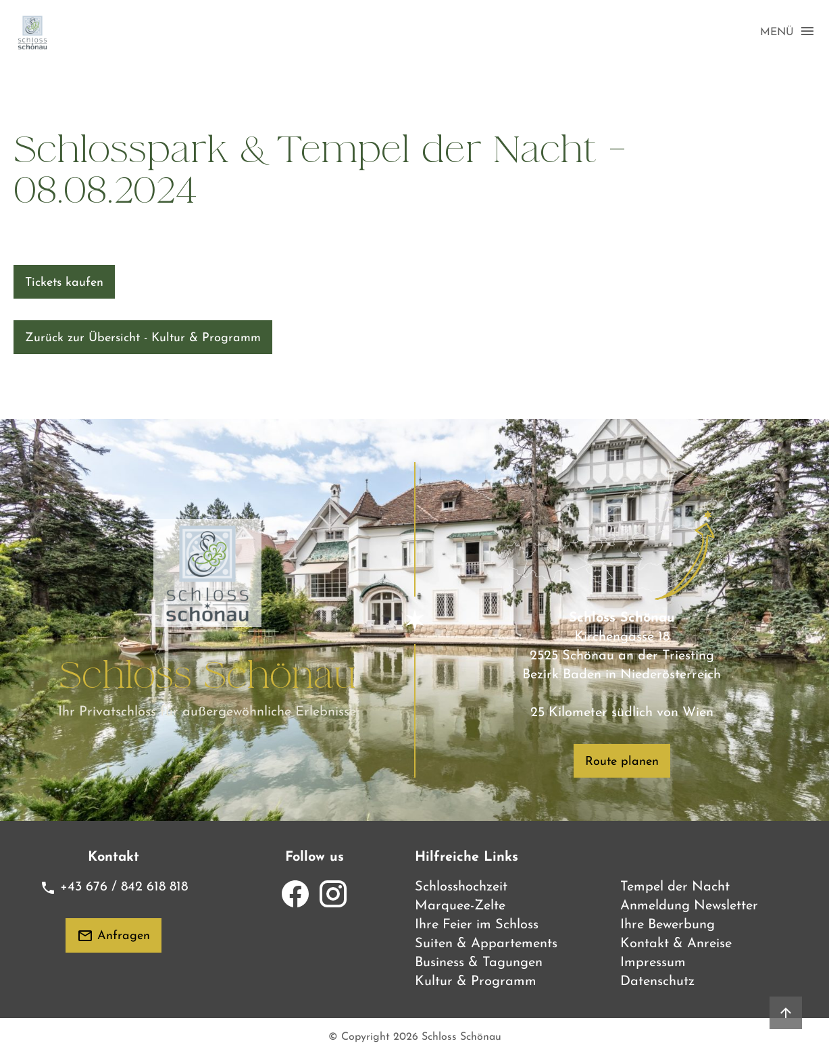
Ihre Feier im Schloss (476, 925)
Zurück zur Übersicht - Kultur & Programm (143, 338)
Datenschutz (657, 981)
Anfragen (113, 936)
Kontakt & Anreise (676, 944)
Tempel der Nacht (675, 887)
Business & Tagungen (479, 963)
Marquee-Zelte (460, 906)
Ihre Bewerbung (667, 925)
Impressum (653, 963)
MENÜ (787, 31)
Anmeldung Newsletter (689, 906)
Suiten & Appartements (486, 944)
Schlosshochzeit (461, 887)
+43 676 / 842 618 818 (114, 887)
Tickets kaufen (64, 282)
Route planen (622, 761)
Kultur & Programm (475, 981)
